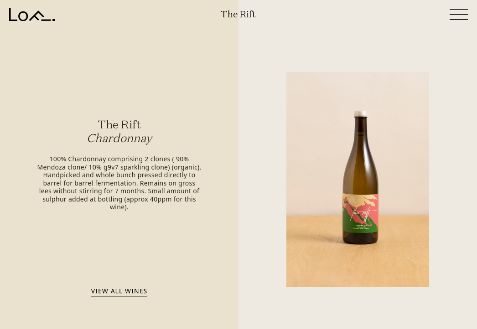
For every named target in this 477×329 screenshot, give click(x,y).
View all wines (119, 291)
